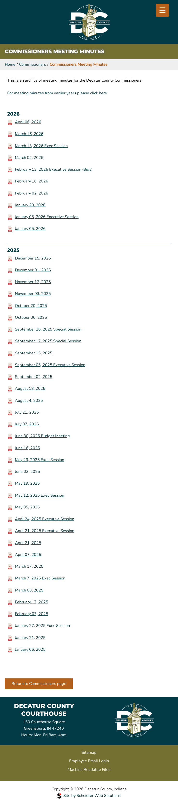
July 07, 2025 (27, 424)
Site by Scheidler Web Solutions (89, 795)
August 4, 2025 (29, 400)
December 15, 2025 (33, 258)
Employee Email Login (89, 761)
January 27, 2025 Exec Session (42, 625)
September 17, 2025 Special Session (48, 341)
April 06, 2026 (28, 122)
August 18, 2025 (30, 388)
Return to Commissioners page (39, 683)
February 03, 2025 (31, 614)
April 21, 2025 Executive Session (44, 530)
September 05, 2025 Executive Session (50, 365)
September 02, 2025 (33, 376)
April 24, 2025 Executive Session (44, 519)
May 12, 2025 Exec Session (39, 495)
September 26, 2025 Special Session (48, 329)
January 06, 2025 (30, 649)
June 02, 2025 (27, 471)
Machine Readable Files (89, 769)
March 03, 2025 (29, 590)
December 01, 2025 (33, 270)
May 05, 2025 (27, 507)
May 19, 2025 (27, 483)
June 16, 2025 (27, 448)
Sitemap (89, 752)
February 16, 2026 (31, 181)
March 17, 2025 (29, 566)
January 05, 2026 (30, 228)
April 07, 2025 (28, 554)
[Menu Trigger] (162, 10)
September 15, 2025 (33, 353)
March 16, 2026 (29, 133)
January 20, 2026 (30, 205)
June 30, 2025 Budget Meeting (42, 436)
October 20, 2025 (31, 305)
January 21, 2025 (30, 637)
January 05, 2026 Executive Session (47, 217)
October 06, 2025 (31, 317)
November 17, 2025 (33, 282)
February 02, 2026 (31, 193)
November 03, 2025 (33, 293)
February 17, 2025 (31, 602)
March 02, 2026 (29, 157)
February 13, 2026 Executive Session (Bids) (53, 169)
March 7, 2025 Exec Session (40, 578)
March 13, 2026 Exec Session (41, 146)
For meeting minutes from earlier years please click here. (57, 93)
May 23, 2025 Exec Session (39, 459)
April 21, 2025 (28, 543)
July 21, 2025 (27, 412)
